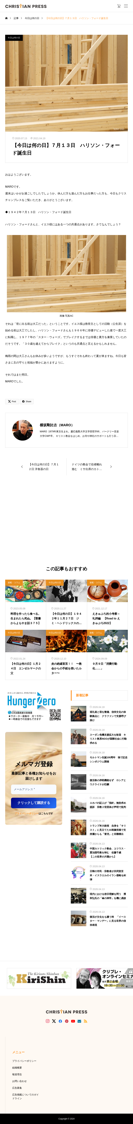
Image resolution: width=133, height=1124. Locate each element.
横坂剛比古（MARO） (57, 425)
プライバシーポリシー (26, 813)
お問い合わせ (19, 1081)
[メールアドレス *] (33, 789)
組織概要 (17, 1067)
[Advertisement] (66, 521)
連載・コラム (14, 582)
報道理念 (17, 1074)
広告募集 (17, 1087)
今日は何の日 (14, 37)
